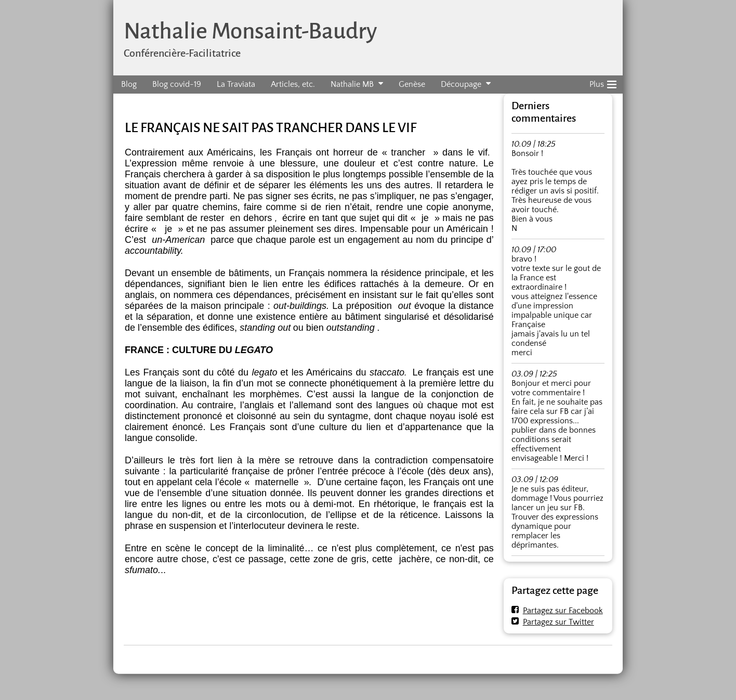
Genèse (412, 84)
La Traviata (236, 84)
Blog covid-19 (176, 84)
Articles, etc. (293, 84)
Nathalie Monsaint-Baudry (250, 31)
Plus (602, 82)
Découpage (461, 84)
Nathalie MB (352, 84)
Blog (129, 84)
